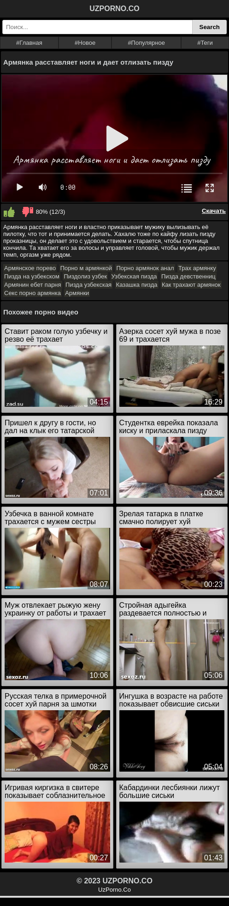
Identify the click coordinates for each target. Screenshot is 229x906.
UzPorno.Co (114, 889)
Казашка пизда (137, 284)
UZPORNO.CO (114, 8)
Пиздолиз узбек (85, 276)
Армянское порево (30, 268)
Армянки (77, 293)
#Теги (205, 42)
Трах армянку (197, 268)
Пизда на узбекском (31, 276)
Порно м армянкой (86, 268)
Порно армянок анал (145, 268)
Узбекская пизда (134, 276)
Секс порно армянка (32, 293)
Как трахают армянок (191, 284)
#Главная (29, 42)
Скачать (214, 210)
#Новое (85, 42)
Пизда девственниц (188, 276)
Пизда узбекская (88, 284)
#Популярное (146, 42)
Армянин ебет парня (32, 284)
